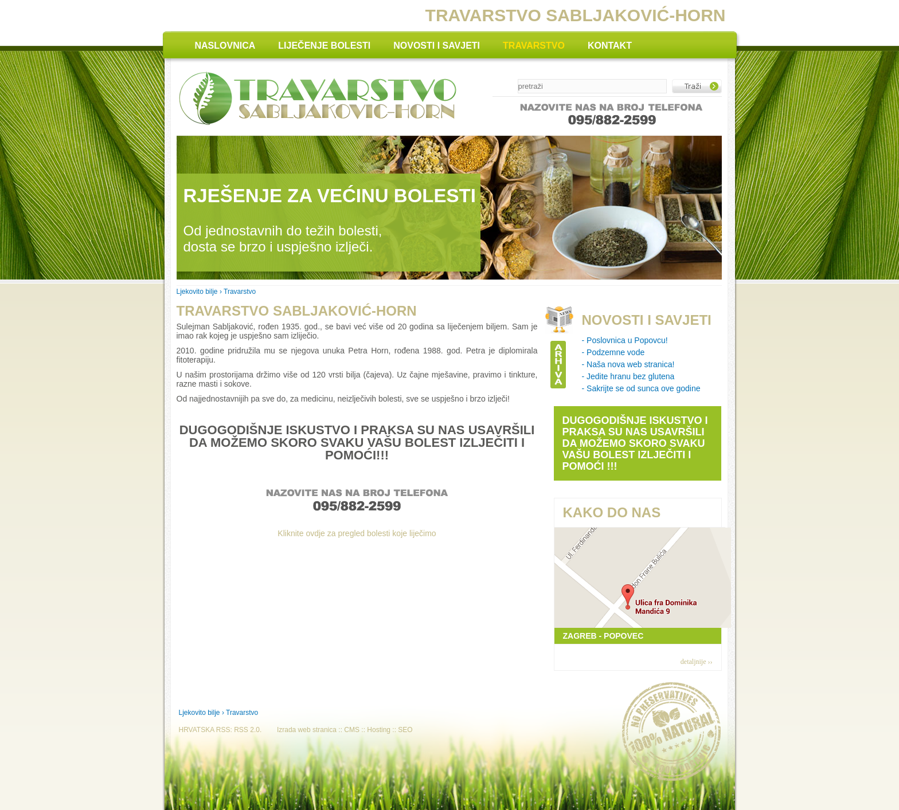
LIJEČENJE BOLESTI (324, 45)
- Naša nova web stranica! (628, 364)
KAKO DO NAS (612, 512)
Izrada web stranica (307, 730)
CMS (351, 730)
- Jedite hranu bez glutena (628, 376)
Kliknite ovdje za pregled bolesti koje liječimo (356, 533)
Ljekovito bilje (197, 292)
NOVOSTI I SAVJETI (436, 45)
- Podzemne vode (613, 352)
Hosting (378, 730)
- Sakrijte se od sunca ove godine (641, 388)
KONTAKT (610, 45)
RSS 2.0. (247, 730)
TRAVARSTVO (534, 45)
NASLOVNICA (225, 45)
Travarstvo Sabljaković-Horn (297, 311)
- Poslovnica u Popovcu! (625, 340)
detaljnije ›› (697, 662)
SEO (405, 730)
